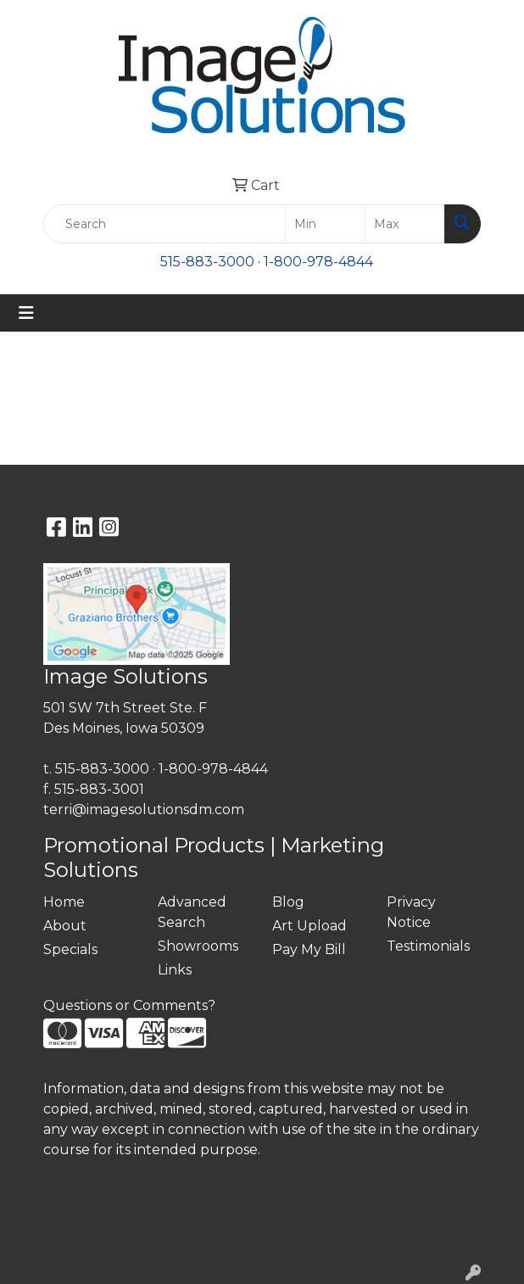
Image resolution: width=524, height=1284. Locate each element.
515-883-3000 (207, 262)
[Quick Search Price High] (405, 223)
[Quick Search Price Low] (325, 223)
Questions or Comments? (129, 1005)
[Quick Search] (164, 223)
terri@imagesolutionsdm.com (143, 809)
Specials (70, 949)
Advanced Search (192, 912)
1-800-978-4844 (318, 262)
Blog (288, 902)
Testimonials (428, 946)
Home (64, 902)
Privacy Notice (411, 912)
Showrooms (198, 946)
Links (175, 970)
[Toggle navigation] (26, 313)
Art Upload (309, 926)
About (64, 926)
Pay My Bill (309, 949)
